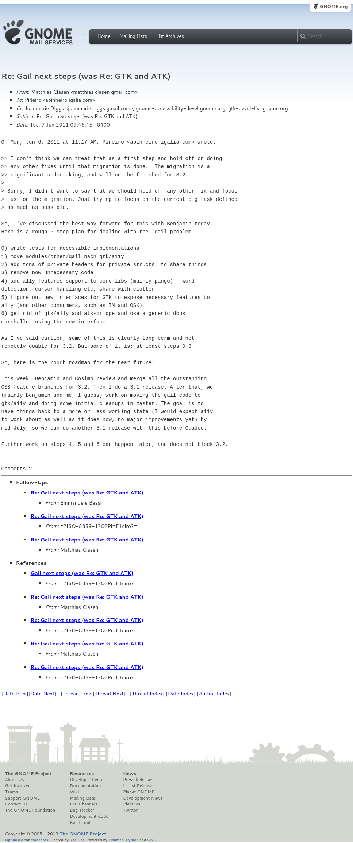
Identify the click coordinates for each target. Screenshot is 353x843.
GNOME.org (333, 6)
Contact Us (16, 804)
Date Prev (15, 693)
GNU (151, 839)
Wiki (74, 792)
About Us (14, 779)
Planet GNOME (138, 792)
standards (39, 839)
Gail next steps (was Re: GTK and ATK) (82, 573)
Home (104, 36)
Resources (82, 774)
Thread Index (147, 693)
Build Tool (80, 822)
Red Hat (76, 839)
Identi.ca (132, 804)
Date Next (42, 693)
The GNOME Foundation (30, 810)
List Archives (170, 36)
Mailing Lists (133, 36)
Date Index (181, 693)
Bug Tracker (82, 810)
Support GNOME (22, 798)
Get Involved (18, 786)
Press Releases (138, 779)
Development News (143, 798)
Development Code (89, 816)
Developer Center (87, 779)
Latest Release (138, 786)
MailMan (116, 839)
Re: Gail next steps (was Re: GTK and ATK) (87, 492)
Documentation (85, 786)
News (129, 774)
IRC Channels (83, 804)
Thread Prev (76, 693)
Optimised (14, 839)
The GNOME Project (28, 774)
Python (132, 839)
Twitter (130, 810)
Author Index (214, 693)
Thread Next (109, 693)
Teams (11, 792)
